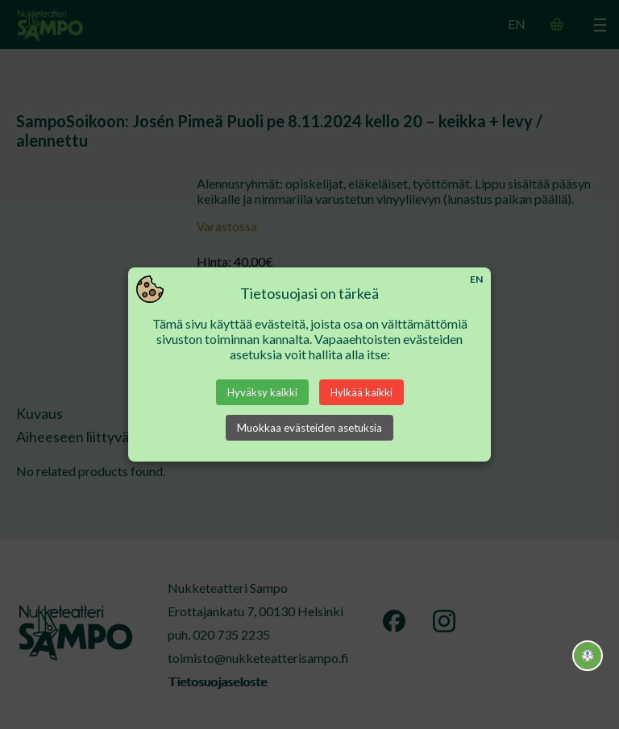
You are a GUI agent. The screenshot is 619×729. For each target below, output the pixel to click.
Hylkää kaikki (361, 392)
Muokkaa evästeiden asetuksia (309, 427)
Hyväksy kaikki (262, 392)
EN (476, 279)
